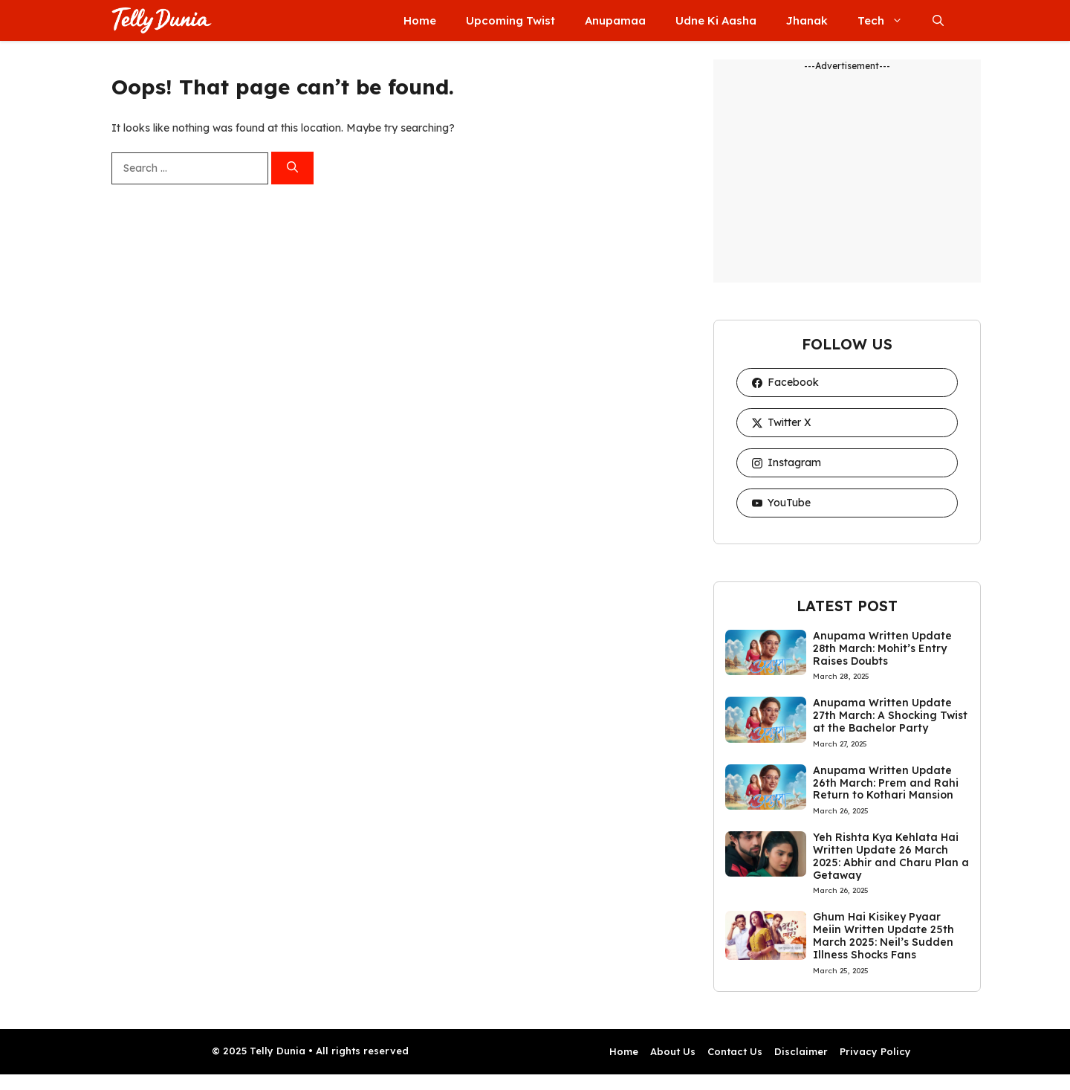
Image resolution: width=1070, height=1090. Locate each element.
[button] (938, 20)
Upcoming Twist (510, 20)
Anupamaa (615, 20)
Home (419, 20)
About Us (673, 1051)
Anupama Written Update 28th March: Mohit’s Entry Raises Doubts (882, 648)
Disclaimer (801, 1051)
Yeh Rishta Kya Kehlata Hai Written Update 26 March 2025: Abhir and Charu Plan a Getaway (891, 856)
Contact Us (734, 1051)
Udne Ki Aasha (715, 20)
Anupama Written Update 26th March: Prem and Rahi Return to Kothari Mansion (886, 783)
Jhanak (807, 20)
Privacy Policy (875, 1051)
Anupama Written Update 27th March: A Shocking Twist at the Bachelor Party (890, 715)
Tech (887, 20)
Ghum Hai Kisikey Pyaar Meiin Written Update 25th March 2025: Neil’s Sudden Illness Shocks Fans (883, 935)
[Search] (292, 168)
